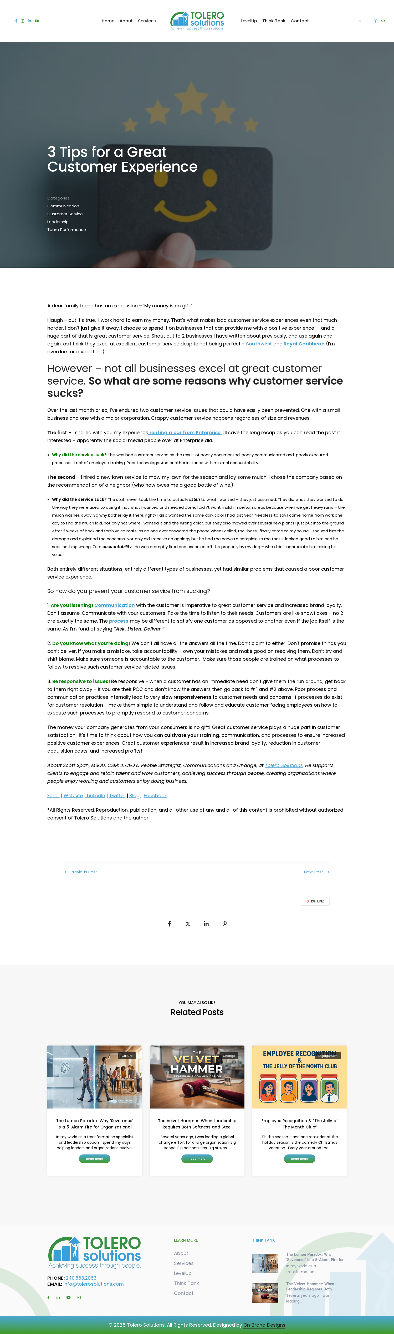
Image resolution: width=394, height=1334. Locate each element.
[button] (94, 1158)
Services (147, 21)
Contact (300, 21)
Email (53, 795)
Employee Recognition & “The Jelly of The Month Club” (300, 1124)
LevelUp (249, 21)
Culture (127, 1056)
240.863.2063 (82, 1278)
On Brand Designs (264, 1325)
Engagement (327, 1056)
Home (108, 21)
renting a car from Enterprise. (185, 432)
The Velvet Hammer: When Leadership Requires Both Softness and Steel (197, 1124)
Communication (63, 206)
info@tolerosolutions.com (93, 1284)
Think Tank (273, 21)
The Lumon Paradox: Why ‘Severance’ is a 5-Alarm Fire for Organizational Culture (94, 1124)
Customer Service (65, 214)
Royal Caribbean (304, 343)
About (126, 21)
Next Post (313, 872)
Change (229, 1056)
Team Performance (66, 229)
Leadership (58, 221)
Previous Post (84, 872)
